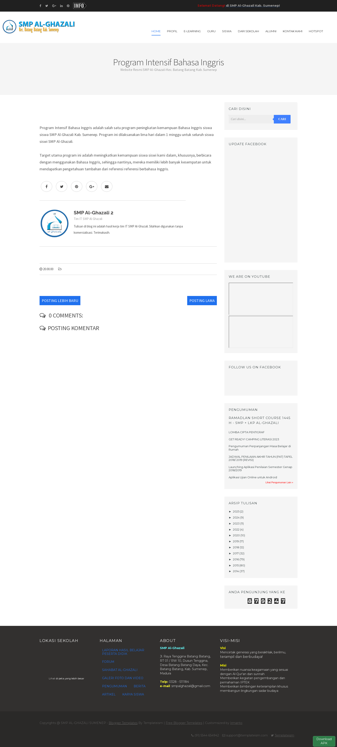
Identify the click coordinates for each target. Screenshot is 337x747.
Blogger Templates (123, 723)
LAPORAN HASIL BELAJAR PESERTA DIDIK (123, 652)
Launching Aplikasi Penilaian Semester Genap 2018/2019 (260, 468)
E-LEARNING (192, 31)
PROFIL (172, 31)
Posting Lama (202, 300)
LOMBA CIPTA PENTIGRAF (247, 432)
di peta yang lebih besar (70, 678)
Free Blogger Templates (184, 723)
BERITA (140, 686)
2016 (236, 559)
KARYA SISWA (133, 694)
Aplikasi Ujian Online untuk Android (253, 477)
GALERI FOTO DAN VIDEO (122, 678)
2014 (236, 571)
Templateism (284, 735)
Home (156, 31)
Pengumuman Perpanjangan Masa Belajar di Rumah (260, 447)
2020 (236, 535)
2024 (236, 517)
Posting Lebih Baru (60, 300)
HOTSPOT (316, 31)
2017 (236, 553)
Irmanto (236, 723)
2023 (236, 523)
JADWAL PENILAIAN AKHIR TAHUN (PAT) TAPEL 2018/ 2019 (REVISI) (261, 458)
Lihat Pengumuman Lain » (279, 482)
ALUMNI (270, 31)
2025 (236, 511)
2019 (236, 541)
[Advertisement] (128, 112)
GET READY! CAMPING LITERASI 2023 (254, 439)
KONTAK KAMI (292, 31)
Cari (282, 119)
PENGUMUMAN (114, 686)
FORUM (108, 662)
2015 (236, 565)
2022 (236, 529)
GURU (211, 31)
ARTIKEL (109, 694)
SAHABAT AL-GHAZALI (120, 670)
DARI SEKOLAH (248, 31)
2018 (236, 547)
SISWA (226, 31)
